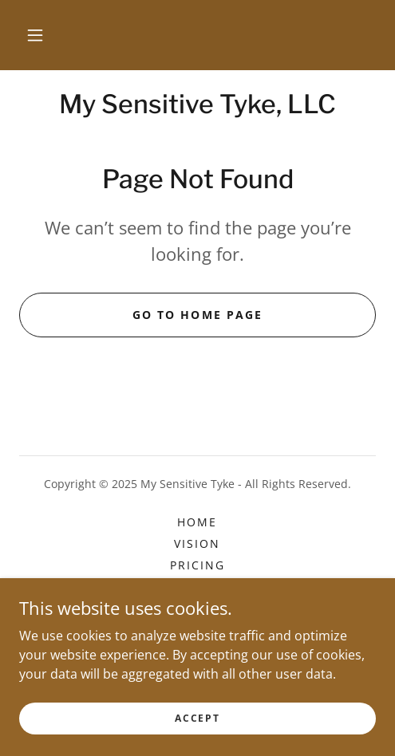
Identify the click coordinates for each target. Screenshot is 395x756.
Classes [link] (197, 629)
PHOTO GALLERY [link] (197, 586)
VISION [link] (197, 543)
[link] (197, 104)
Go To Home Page (197, 314)
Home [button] (197, 522)
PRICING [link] (197, 565)
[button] (35, 35)
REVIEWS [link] (197, 608)
